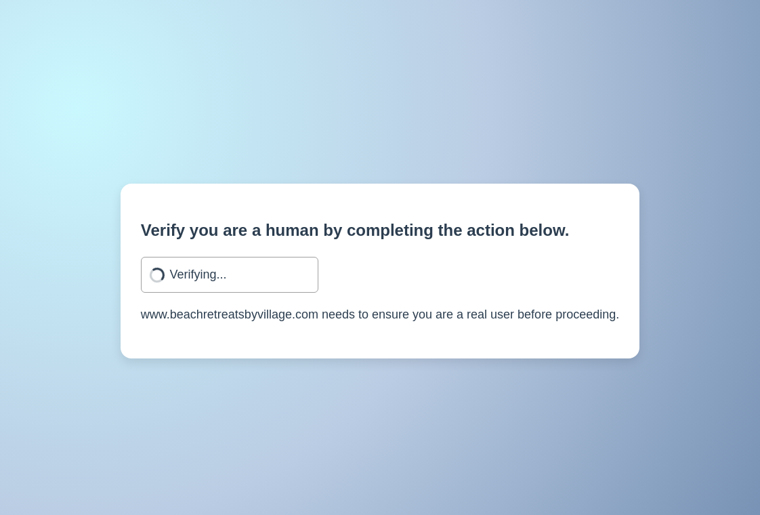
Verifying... (197, 274)
